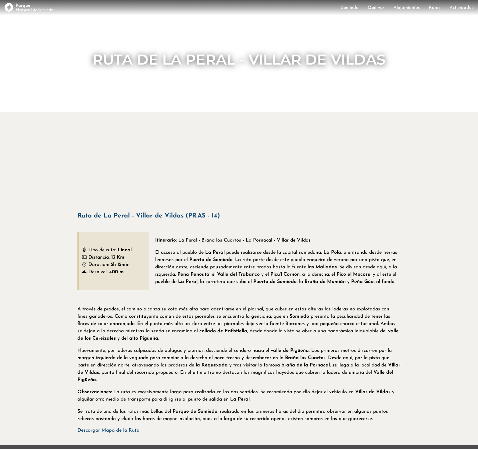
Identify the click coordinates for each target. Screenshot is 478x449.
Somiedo (349, 7)
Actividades (461, 7)
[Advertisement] (239, 161)
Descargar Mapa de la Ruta (108, 430)
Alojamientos (407, 7)
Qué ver (376, 7)
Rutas (435, 7)
